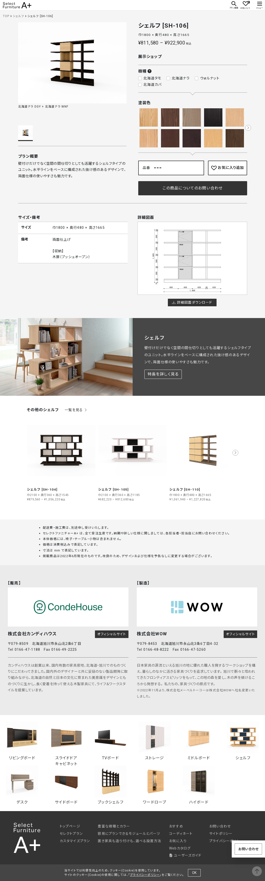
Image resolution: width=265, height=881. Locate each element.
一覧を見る (76, 410)
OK (194, 873)
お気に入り (178, 841)
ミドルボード (199, 740)
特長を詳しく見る (163, 374)
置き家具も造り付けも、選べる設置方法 (129, 841)
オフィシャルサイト (111, 634)
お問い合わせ (220, 826)
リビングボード (22, 740)
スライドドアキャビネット (66, 742)
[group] (61, 459)
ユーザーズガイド (185, 855)
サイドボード (66, 785)
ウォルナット (209, 78)
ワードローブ (155, 785)
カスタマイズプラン (75, 841)
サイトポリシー (220, 834)
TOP (6, 16)
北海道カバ (152, 85)
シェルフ (18, 16)
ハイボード (199, 785)
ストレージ (155, 740)
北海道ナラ (181, 78)
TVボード (110, 740)
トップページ (70, 826)
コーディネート (181, 834)
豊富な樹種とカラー (114, 826)
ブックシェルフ (110, 785)
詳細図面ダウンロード (192, 302)
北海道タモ (152, 78)
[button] (248, 128)
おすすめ (176, 826)
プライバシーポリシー (226, 841)
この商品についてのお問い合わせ (192, 188)
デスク (22, 785)
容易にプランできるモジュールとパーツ (129, 834)
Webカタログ (180, 848)
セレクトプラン (71, 834)
